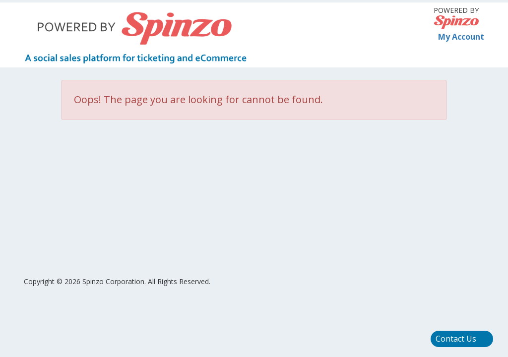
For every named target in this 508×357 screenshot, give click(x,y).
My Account (456, 36)
